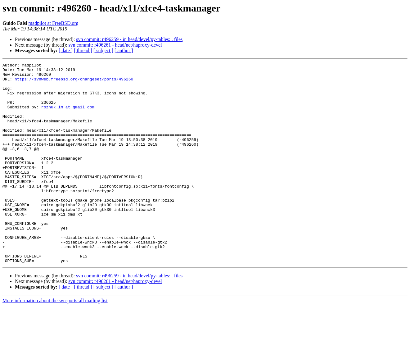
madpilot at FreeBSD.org (54, 23)
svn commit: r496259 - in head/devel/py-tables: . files (129, 39)
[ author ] (124, 50)
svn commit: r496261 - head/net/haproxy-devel (115, 45)
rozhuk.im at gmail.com (68, 116)
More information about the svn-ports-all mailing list (55, 340)
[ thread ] (83, 50)
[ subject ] (103, 50)
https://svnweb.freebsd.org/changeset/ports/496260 (74, 82)
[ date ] (66, 50)
